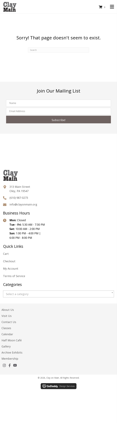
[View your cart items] (102, 7)
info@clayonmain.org (23, 204)
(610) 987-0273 (18, 198)
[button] (58, 119)
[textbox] (58, 294)
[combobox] (58, 293)
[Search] (58, 50)
